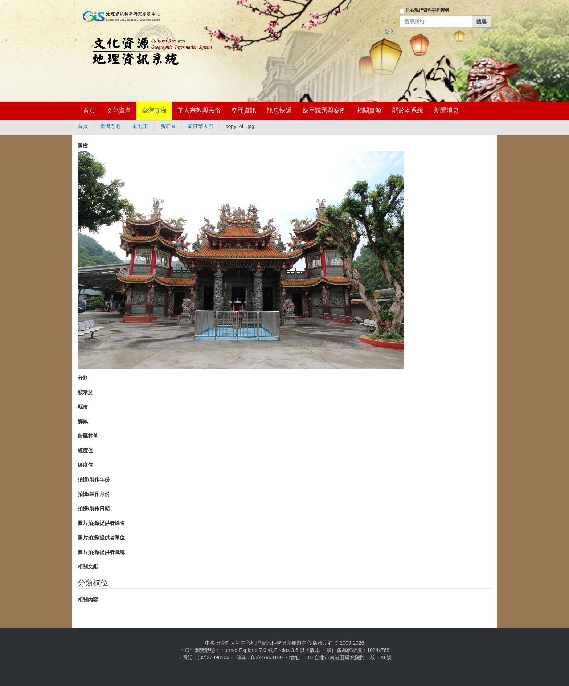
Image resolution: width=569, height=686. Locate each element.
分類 (83, 378)
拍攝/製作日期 (94, 508)
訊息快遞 (279, 110)
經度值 (85, 450)
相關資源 (369, 110)
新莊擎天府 (200, 126)
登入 (389, 31)
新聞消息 (446, 110)
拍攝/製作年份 (94, 479)
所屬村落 (88, 436)
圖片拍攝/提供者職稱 (101, 552)
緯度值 (85, 465)
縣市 (83, 407)
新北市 (140, 126)
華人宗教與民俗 (199, 110)
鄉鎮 (83, 421)
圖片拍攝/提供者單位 (101, 537)
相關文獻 (88, 566)
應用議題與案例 (324, 110)
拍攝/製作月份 (94, 494)
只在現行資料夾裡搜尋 (427, 10)
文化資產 (118, 110)
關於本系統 (407, 110)
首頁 (89, 110)
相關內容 (88, 600)
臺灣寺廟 (154, 110)
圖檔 (83, 145)
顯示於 (85, 392)
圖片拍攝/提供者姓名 (101, 523)
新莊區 (168, 126)
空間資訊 (244, 110)
